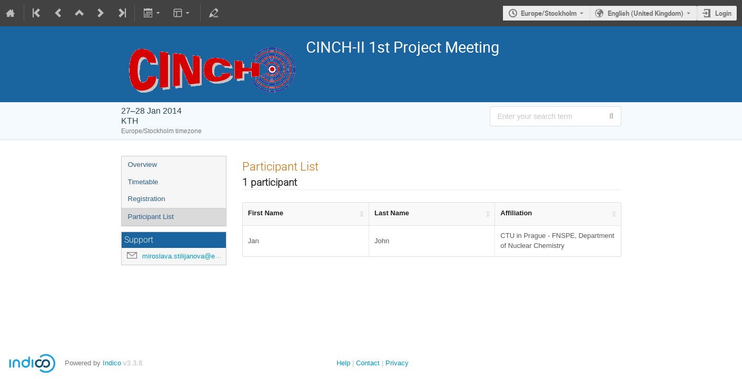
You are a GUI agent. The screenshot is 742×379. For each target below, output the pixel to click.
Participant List (151, 217)
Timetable (143, 182)
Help (343, 362)
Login (723, 13)
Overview (142, 164)
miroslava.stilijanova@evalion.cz (192, 256)
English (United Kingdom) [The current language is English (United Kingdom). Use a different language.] (646, 13)
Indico (112, 362)
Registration (146, 199)
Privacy (397, 362)
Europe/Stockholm (549, 13)
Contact (368, 362)
